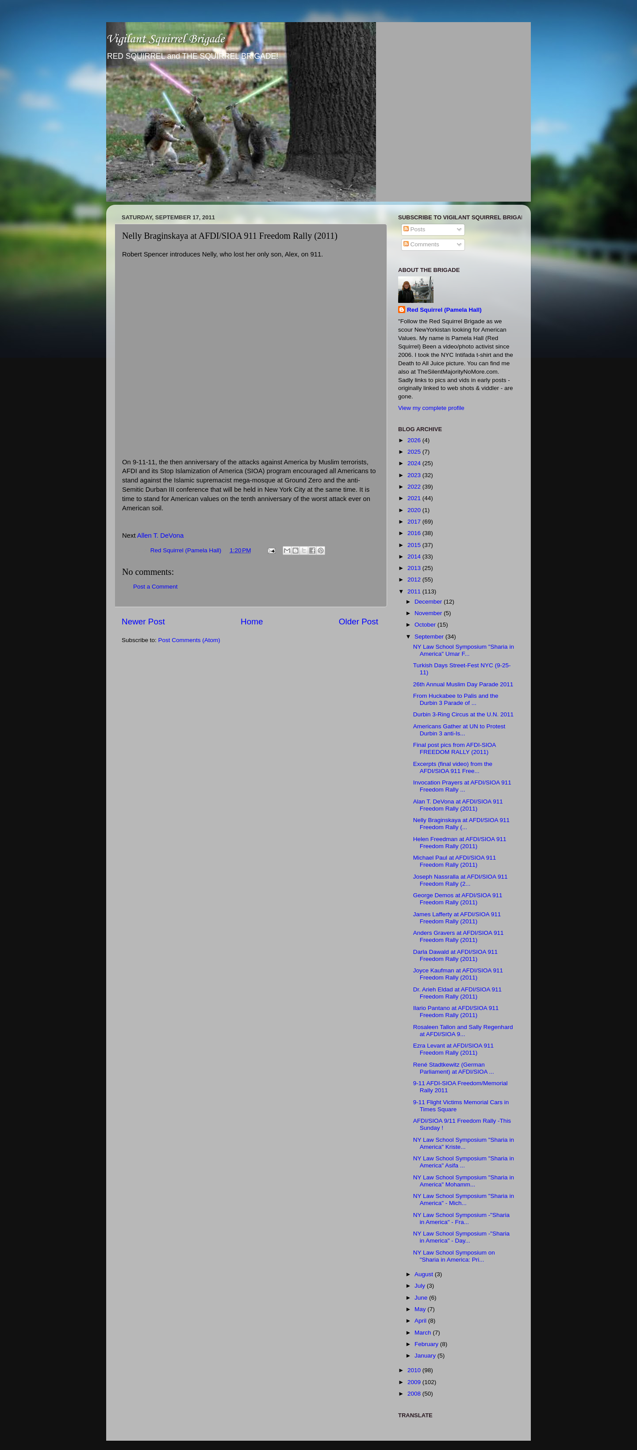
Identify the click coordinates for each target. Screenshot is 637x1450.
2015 (414, 545)
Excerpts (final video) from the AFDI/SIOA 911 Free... (452, 767)
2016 (414, 533)
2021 (414, 498)
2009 (414, 1382)
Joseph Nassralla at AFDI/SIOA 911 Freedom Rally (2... (460, 880)
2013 (414, 568)
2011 (414, 591)
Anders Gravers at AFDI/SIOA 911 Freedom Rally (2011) (458, 936)
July (420, 1285)
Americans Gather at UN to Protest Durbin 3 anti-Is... (459, 730)
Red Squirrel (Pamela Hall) (444, 309)
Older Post (358, 621)
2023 (414, 475)
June (421, 1297)
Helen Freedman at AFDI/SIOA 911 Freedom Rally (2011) (460, 842)
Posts (414, 229)
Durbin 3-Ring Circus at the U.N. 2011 (463, 714)
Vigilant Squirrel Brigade (165, 39)
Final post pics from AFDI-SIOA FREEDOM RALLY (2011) (454, 748)
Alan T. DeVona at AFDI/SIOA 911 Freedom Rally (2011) (458, 805)
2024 (414, 463)
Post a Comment (155, 586)
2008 (414, 1393)
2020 (414, 510)
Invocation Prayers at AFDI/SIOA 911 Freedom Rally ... (462, 786)
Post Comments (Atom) (189, 640)
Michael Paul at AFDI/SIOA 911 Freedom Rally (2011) (454, 861)
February (427, 1344)
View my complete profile (431, 408)
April (421, 1320)
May (420, 1309)
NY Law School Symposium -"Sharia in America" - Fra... (461, 1218)
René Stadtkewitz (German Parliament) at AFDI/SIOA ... (453, 1068)
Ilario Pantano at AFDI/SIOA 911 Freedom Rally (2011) (456, 1011)
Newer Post (143, 621)
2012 (414, 579)
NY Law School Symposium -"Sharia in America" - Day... (461, 1237)
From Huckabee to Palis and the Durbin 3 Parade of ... (456, 699)
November (429, 613)
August (424, 1274)
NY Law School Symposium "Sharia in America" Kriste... (463, 1143)
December (429, 601)
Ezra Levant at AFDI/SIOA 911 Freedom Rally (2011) (453, 1049)
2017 (414, 521)
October (425, 624)
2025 (414, 451)
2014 (414, 556)
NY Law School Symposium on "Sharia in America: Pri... (454, 1256)
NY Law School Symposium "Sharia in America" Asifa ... (463, 1162)
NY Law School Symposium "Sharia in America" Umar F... (463, 650)
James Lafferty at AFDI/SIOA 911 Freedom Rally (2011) (457, 918)
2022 (414, 486)
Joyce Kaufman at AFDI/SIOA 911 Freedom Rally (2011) (458, 974)
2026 (414, 440)
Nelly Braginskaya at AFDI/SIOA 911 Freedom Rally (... (461, 823)
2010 (414, 1370)
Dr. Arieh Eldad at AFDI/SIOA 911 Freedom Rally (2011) (457, 993)
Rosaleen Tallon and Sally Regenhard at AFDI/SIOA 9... (463, 1030)
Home (252, 621)
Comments (421, 244)
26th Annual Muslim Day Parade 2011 (463, 684)
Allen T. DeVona (160, 535)
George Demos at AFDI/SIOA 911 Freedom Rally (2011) (458, 899)
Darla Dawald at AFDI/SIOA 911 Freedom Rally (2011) (455, 955)
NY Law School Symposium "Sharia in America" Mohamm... (463, 1181)
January (425, 1355)
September (429, 636)
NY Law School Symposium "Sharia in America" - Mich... (463, 1199)
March (423, 1332)
